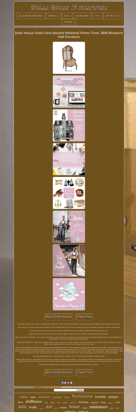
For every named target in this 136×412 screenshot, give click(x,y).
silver (20, 402)
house (74, 406)
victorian (83, 402)
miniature (98, 406)
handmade (57, 397)
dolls (22, 406)
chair (58, 403)
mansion (94, 402)
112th (84, 408)
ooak (117, 402)
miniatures (44, 396)
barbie (65, 403)
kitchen (41, 408)
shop (66, 397)
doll (49, 407)
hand (52, 403)
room (63, 407)
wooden (100, 396)
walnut (24, 396)
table (33, 397)
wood (46, 403)
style (118, 408)
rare (112, 408)
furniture (82, 396)
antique (113, 396)
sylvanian (73, 403)
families (110, 403)
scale (33, 407)
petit (56, 408)
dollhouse (34, 401)
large (103, 402)
